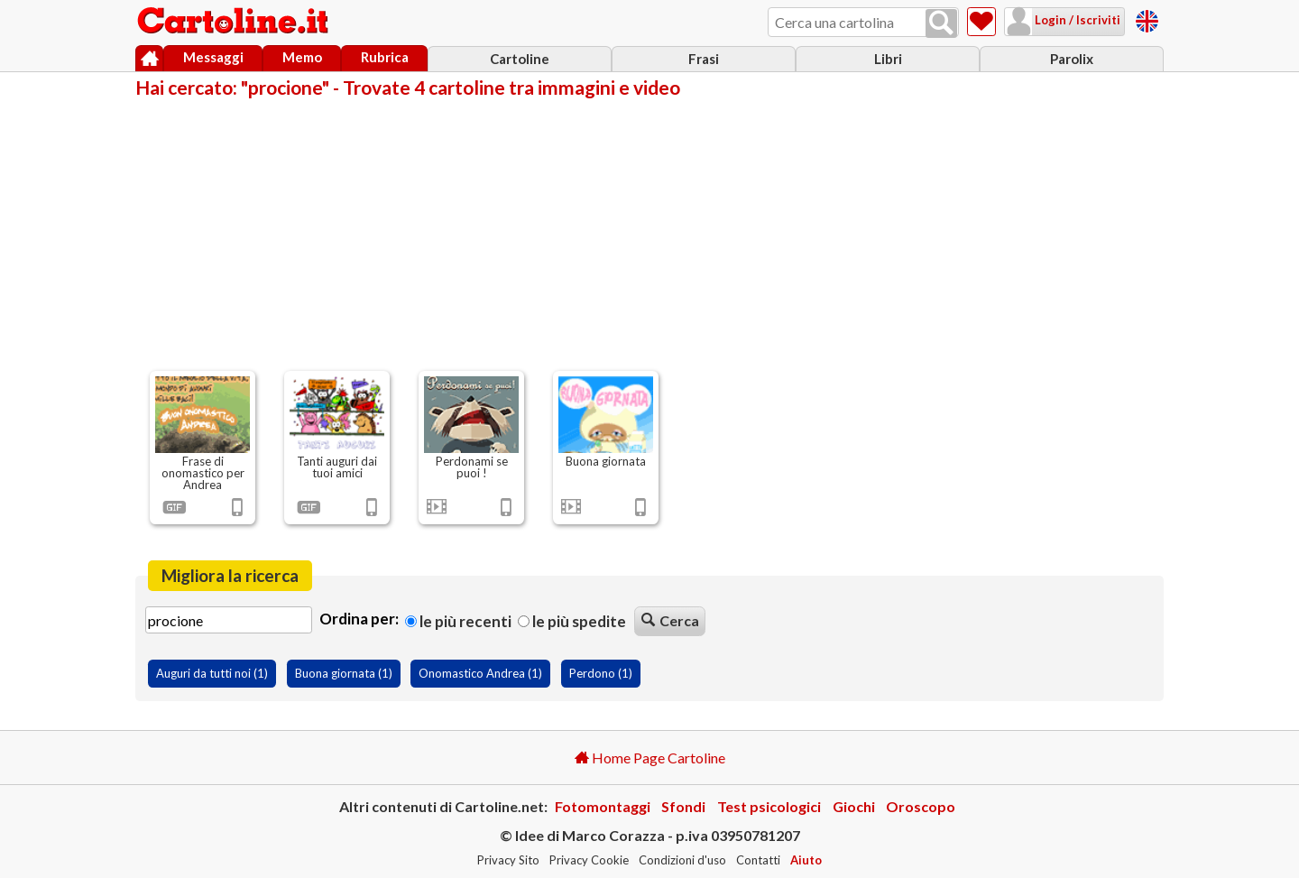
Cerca (670, 620)
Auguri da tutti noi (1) (212, 673)
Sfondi (683, 806)
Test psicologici (769, 806)
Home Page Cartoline (650, 757)
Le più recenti (458, 621)
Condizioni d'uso (682, 860)
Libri (888, 59)
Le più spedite (572, 621)
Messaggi (213, 57)
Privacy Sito (508, 860)
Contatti (758, 860)
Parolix (1071, 59)
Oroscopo (920, 806)
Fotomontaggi (602, 806)
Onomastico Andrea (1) (480, 673)
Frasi (703, 59)
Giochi (854, 806)
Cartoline (519, 59)
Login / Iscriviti (1076, 20)
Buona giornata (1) (343, 673)
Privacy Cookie (589, 860)
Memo (302, 57)
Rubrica (385, 57)
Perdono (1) (600, 673)
